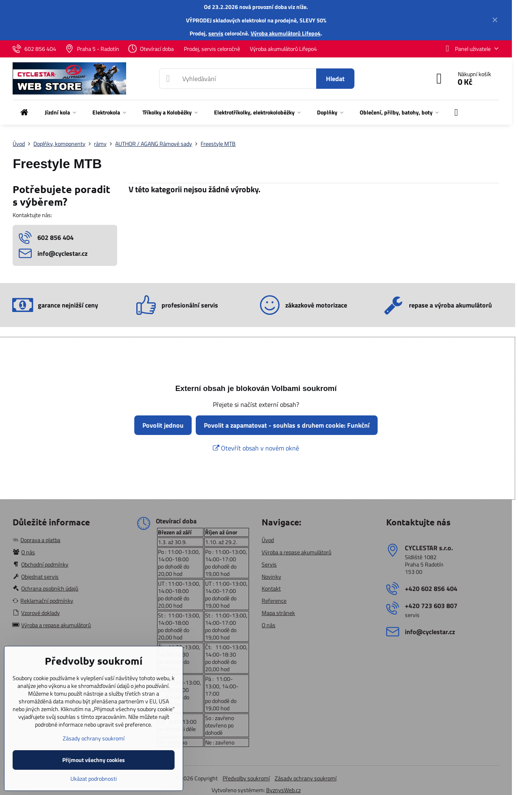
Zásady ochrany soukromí (306, 778)
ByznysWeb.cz (283, 790)
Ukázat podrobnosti (93, 778)
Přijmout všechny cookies (93, 759)
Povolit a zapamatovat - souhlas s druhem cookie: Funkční (286, 425)
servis (215, 33)
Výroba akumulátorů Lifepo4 (286, 33)
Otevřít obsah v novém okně (256, 448)
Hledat (335, 78)
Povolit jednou (163, 425)
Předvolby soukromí (246, 778)
